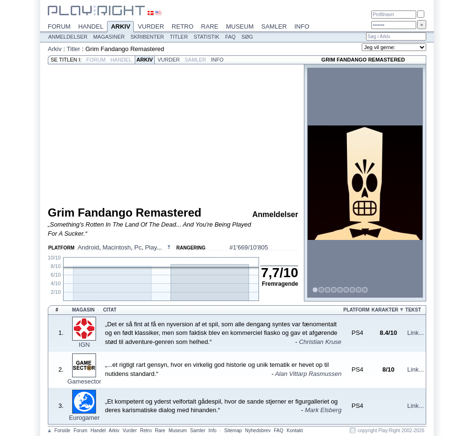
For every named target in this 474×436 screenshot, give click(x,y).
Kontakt (295, 430)
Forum (59, 26)
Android (88, 247)
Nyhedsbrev (257, 430)
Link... (415, 332)
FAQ (230, 37)
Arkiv (120, 27)
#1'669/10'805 (248, 247)
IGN (84, 344)
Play (150, 247)
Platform (357, 309)
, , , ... (119, 247)
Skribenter (147, 37)
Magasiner (109, 37)
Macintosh (116, 247)
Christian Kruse (320, 341)
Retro (183, 26)
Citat (110, 309)
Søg (247, 37)
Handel (91, 26)
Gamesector (84, 381)
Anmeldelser (67, 37)
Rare (209, 26)
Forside (62, 430)
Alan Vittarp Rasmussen (308, 373)
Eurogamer (84, 417)
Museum (240, 26)
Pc (137, 247)
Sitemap (233, 430)
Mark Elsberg (323, 410)
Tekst (413, 309)
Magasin (83, 309)
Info (301, 26)
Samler (274, 26)
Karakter (384, 309)
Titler (179, 37)
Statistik (206, 37)
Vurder (151, 26)
